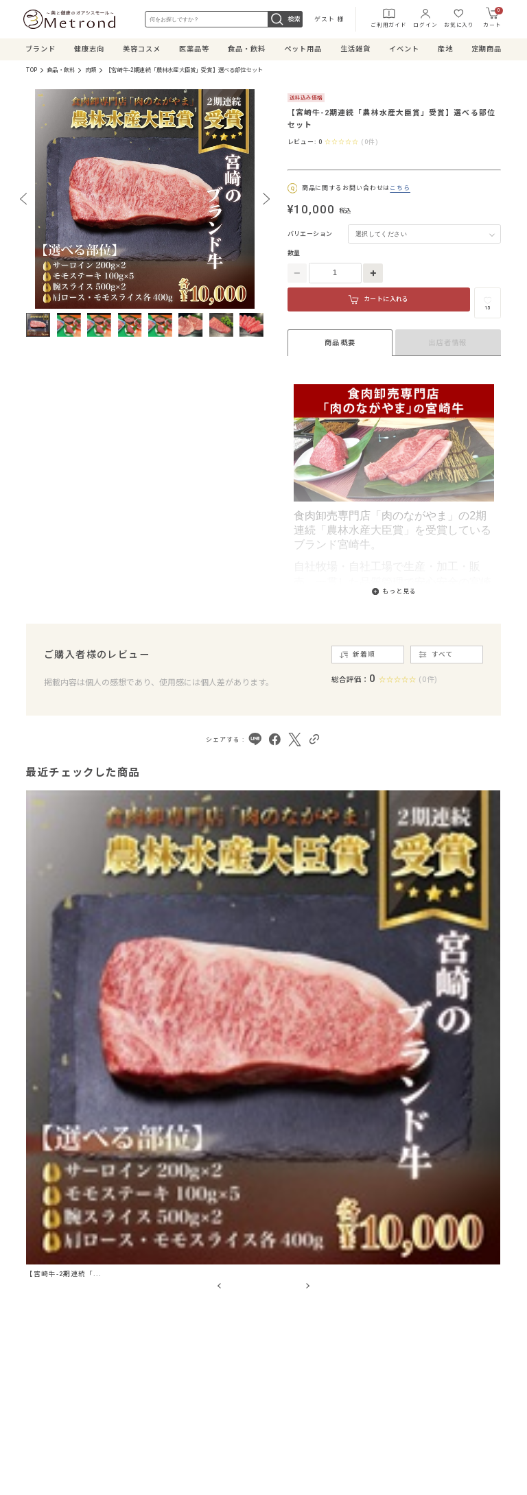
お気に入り (459, 17)
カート (493, 17)
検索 (285, 19)
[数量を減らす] (297, 273)
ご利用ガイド (389, 17)
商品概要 (340, 342)
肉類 (90, 70)
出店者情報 (448, 342)
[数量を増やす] (373, 273)
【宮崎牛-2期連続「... (63, 1274)
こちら (400, 188)
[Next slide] (266, 199)
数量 (294, 253)
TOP (31, 70)
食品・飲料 (61, 70)
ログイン (425, 17)
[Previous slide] (23, 199)
